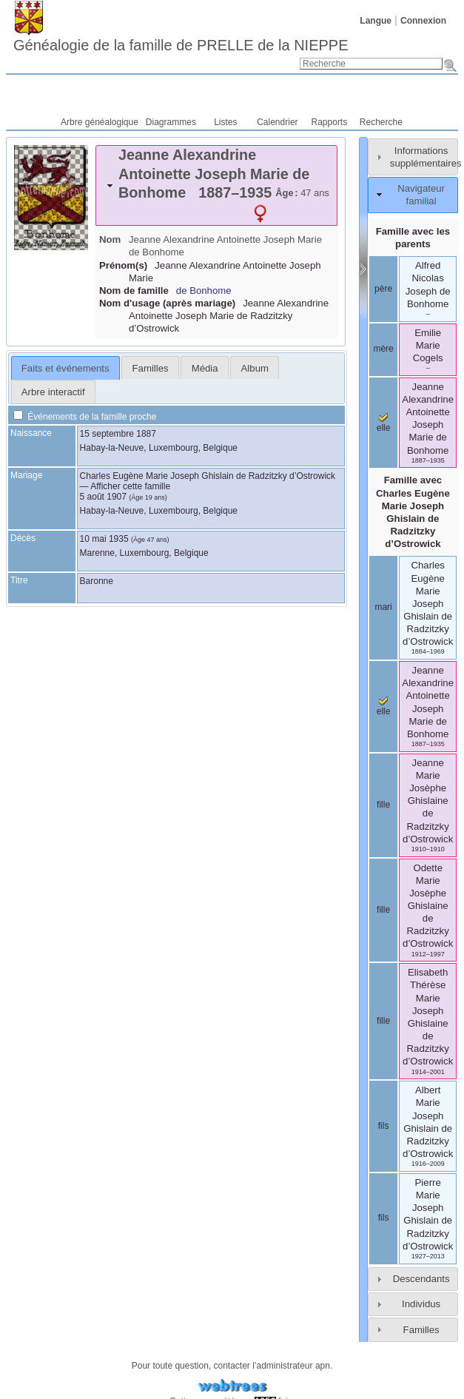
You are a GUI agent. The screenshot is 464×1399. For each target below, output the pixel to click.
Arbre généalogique (99, 122)
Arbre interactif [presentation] (53, 391)
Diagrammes (171, 122)
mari (382, 607)
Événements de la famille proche (84, 417)
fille (383, 804)
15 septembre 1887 (118, 434)
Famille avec (413, 511)
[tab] (216, 185)
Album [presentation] (255, 368)
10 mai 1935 (104, 539)
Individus (421, 1303)
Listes (225, 122)
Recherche (381, 122)
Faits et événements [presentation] (65, 368)
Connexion (423, 21)
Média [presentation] (205, 368)
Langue (375, 21)
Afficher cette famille (130, 486)
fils (383, 1126)
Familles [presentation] (150, 368)
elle (384, 423)
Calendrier (277, 122)
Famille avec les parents (413, 237)
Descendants (421, 1278)
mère (383, 348)
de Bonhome (204, 290)
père (383, 289)
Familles (421, 1329)
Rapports (330, 122)
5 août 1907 (103, 497)
